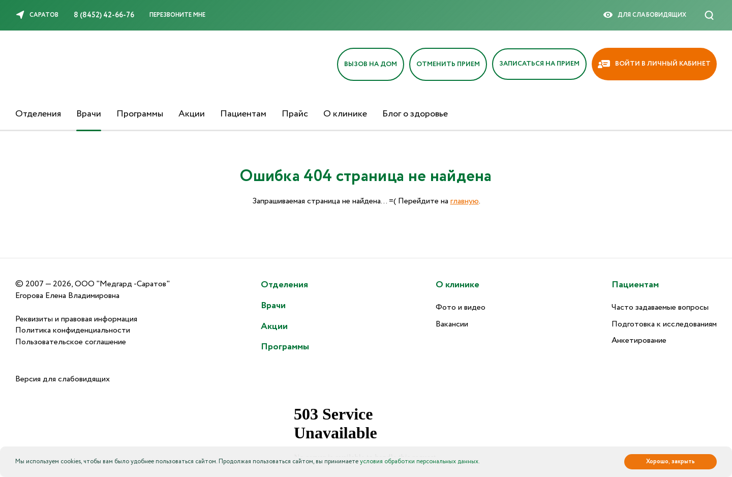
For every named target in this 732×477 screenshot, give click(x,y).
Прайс (295, 114)
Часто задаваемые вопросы (660, 307)
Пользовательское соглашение (70, 342)
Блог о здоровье (415, 114)
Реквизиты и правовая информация (76, 319)
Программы (139, 114)
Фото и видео (460, 307)
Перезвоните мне (177, 15)
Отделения (38, 114)
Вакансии (452, 324)
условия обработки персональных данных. (420, 461)
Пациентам (243, 114)
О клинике (345, 114)
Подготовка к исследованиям (664, 324)
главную (464, 201)
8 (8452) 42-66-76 (104, 15)
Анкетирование (639, 340)
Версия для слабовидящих (62, 379)
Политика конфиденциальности (72, 330)
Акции (191, 114)
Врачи (88, 114)
